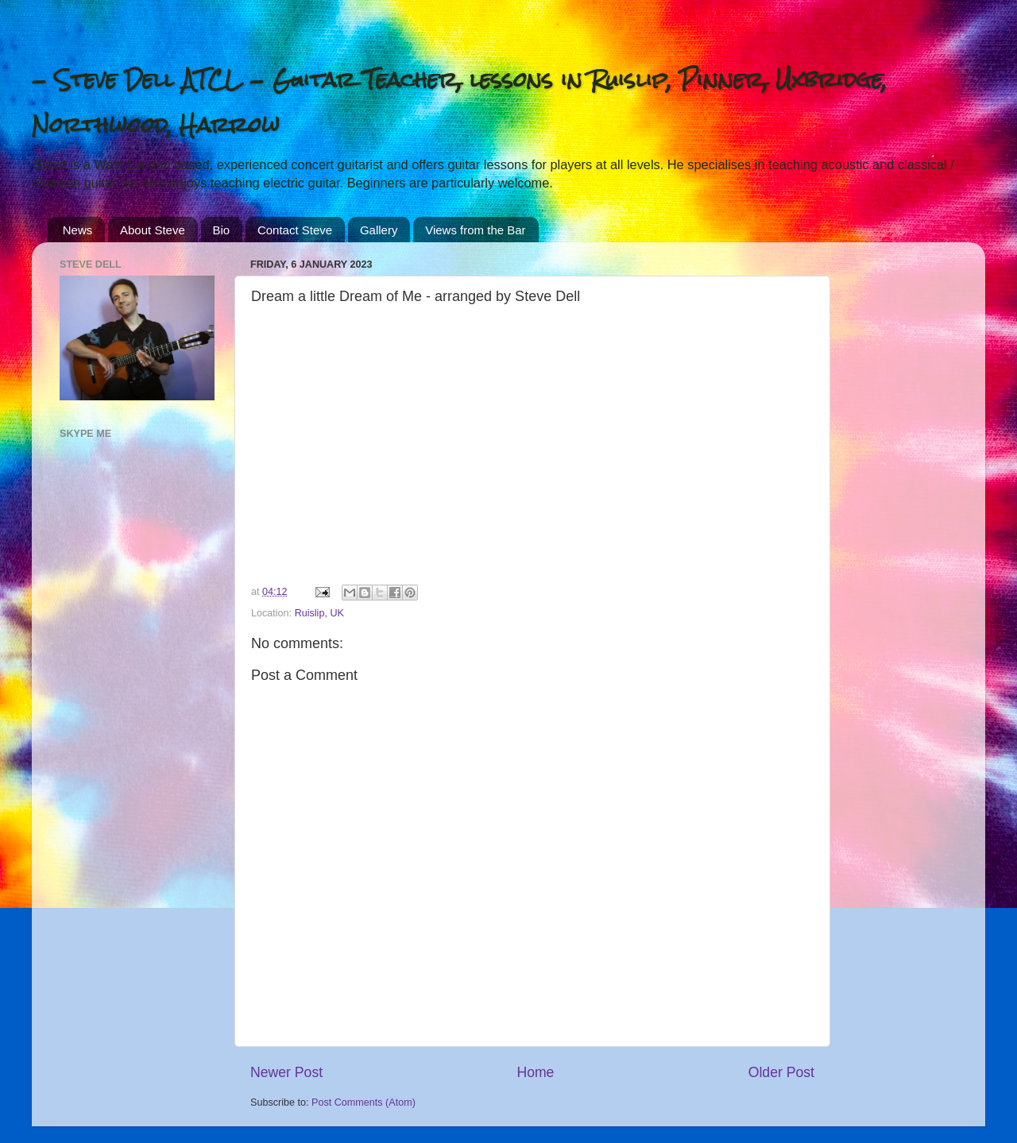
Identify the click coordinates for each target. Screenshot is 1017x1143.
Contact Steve (294, 230)
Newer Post (286, 1072)
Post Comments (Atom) (363, 1102)
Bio (221, 230)
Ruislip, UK (319, 613)
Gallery (379, 230)
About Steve (152, 230)
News (78, 230)
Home (535, 1072)
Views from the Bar (475, 230)
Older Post (781, 1072)
